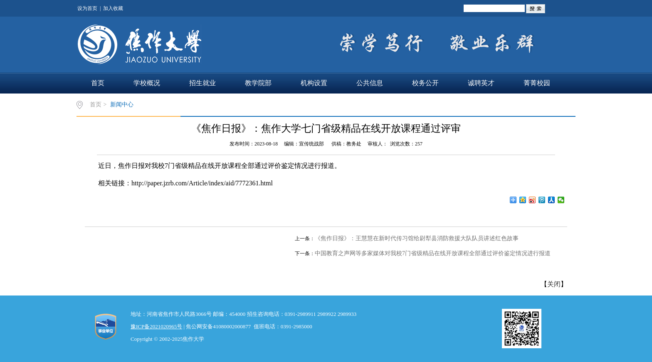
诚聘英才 (481, 82)
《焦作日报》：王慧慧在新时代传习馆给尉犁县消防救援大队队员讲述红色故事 (417, 238)
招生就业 (202, 82)
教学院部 (258, 82)
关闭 (554, 284)
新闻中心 (121, 104)
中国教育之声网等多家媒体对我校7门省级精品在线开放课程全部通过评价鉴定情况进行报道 (433, 253)
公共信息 (369, 82)
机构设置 (314, 82)
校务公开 (425, 82)
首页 (97, 82)
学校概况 (146, 82)
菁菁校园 (537, 82)
